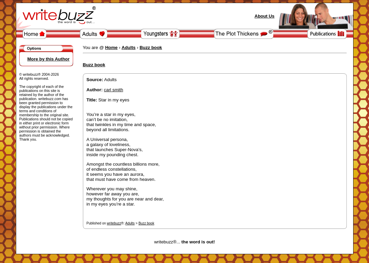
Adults (130, 223)
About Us (264, 16)
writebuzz (114, 223)
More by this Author (48, 59)
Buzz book (146, 223)
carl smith (113, 89)
